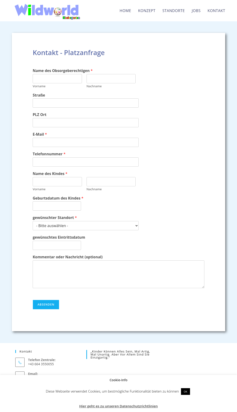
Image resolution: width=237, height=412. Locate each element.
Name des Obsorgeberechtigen (63, 70)
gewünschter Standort (55, 217)
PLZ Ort (39, 114)
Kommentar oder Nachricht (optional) (68, 257)
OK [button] (185, 391)
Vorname (39, 86)
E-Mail (40, 134)
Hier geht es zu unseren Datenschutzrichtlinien (118, 406)
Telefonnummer (49, 154)
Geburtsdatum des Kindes (58, 198)
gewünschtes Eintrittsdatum (59, 237)
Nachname (94, 86)
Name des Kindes (50, 173)
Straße (39, 95)
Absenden (45, 304)
